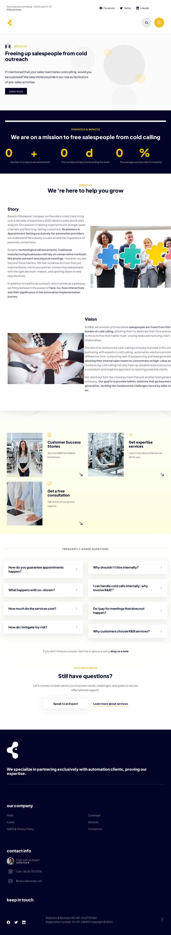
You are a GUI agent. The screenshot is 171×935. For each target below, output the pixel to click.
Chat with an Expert (90, 861)
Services (93, 822)
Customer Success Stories (65, 440)
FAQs (10, 815)
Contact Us (95, 829)
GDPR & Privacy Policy (20, 829)
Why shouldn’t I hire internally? (116, 567)
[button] (43, 569)
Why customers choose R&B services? (121, 631)
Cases (11, 822)
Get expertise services (146, 440)
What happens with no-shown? (31, 590)
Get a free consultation (65, 489)
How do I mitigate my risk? (27, 627)
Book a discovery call (29, 881)
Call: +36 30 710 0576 (29, 871)
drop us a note (119, 651)
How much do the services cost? (32, 608)
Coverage (94, 815)
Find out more (14, 9)
